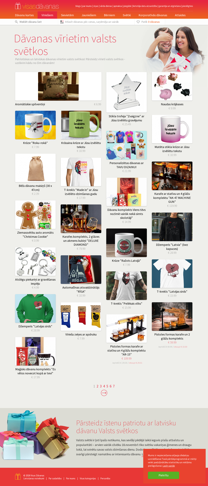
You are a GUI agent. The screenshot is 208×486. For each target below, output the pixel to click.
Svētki (127, 15)
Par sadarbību (55, 478)
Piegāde (127, 6)
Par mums (87, 6)
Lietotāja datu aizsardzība (145, 6)
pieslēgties (187, 6)
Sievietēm (67, 15)
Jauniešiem (89, 15)
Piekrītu (164, 475)
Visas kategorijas (88, 478)
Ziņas (95, 6)
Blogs (78, 6)
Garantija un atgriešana (170, 6)
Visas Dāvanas (37, 475)
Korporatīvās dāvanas (153, 15)
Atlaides (180, 15)
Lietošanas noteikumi (33, 478)
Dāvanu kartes (24, 15)
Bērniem (109, 15)
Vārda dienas (106, 6)
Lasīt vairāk (169, 465)
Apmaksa (118, 6)
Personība (105, 478)
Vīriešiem (47, 15)
